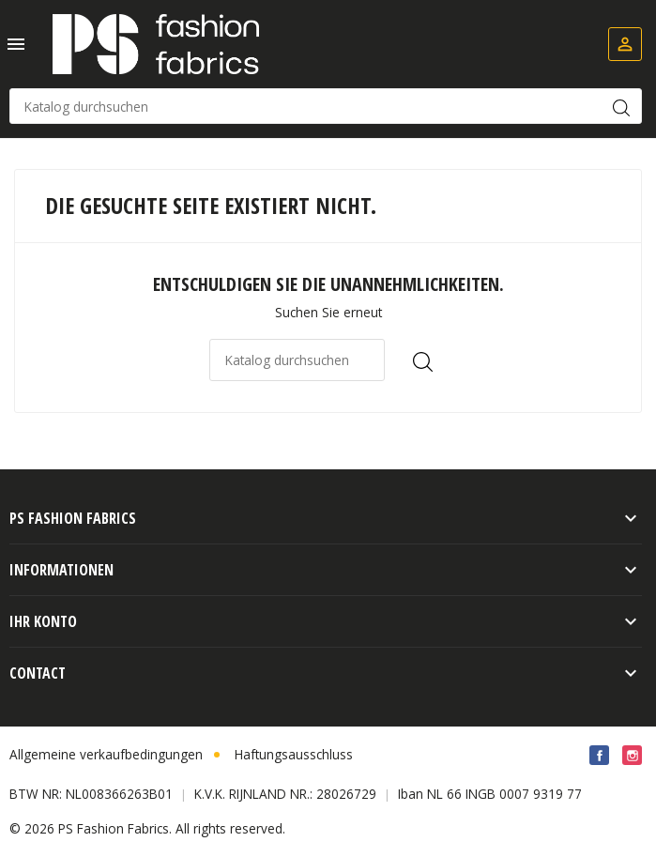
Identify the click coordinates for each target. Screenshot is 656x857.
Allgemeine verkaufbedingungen (106, 754)
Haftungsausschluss (294, 754)
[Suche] (325, 106)
